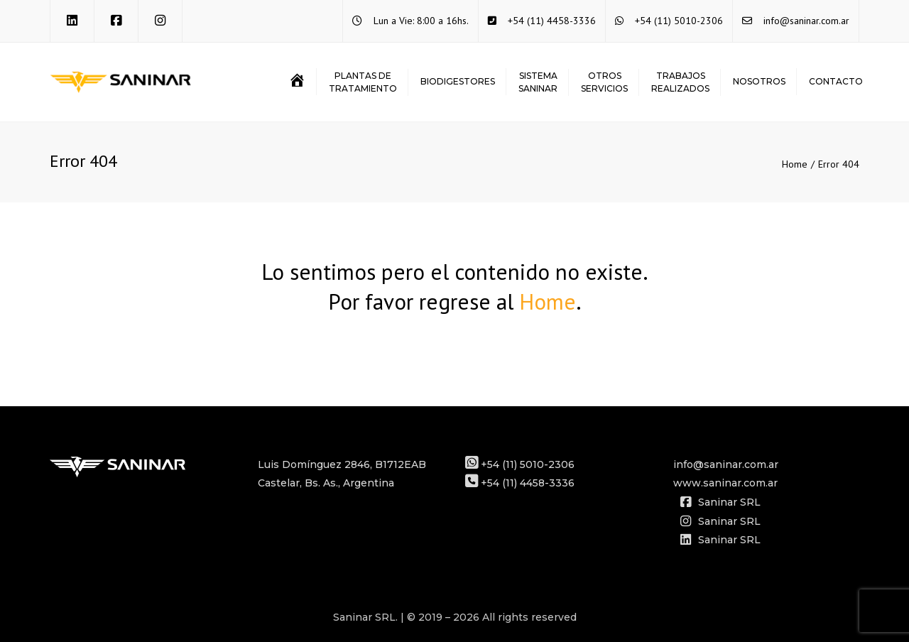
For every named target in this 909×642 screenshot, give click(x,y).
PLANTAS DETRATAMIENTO (363, 82)
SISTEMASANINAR (537, 82)
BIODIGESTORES (457, 81)
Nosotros (759, 81)
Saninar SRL (720, 502)
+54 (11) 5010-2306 (679, 20)
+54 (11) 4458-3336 (552, 20)
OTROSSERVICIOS (604, 82)
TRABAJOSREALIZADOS (680, 82)
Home (794, 164)
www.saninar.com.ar (725, 483)
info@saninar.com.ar (806, 20)
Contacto (836, 81)
